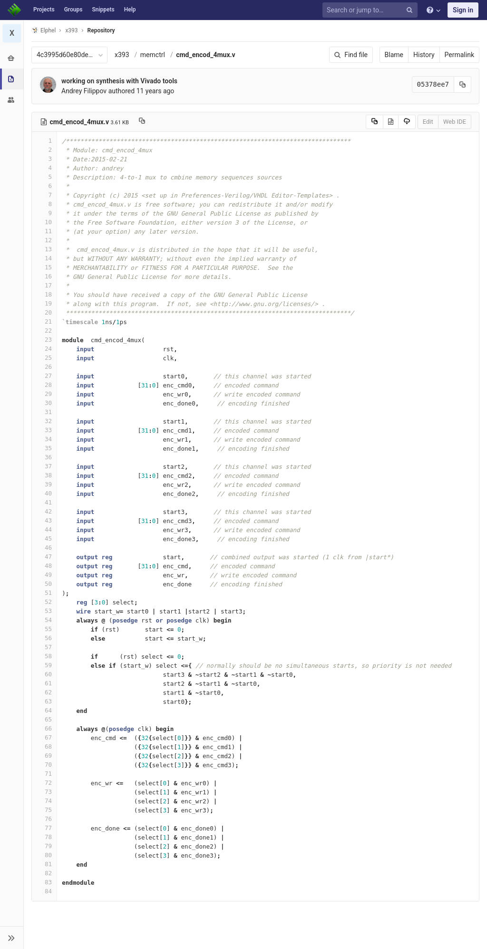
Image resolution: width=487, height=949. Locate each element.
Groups (73, 9)
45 (44, 538)
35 (44, 448)
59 (44, 665)
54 (44, 619)
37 (44, 466)
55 (44, 629)
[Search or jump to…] (371, 10)
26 (44, 366)
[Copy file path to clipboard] (142, 122)
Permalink (459, 55)
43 (44, 520)
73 (44, 791)
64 (44, 710)
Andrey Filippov (84, 91)
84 (44, 891)
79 (44, 846)
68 (44, 746)
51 (44, 592)
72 (44, 782)
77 (44, 827)
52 (44, 601)
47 (44, 556)
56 (44, 638)
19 (44, 303)
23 (44, 339)
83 (44, 882)
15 (44, 267)
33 (44, 430)
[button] (11, 937)
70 (44, 764)
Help (130, 9)
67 (44, 737)
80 (44, 855)
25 (44, 357)
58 (44, 656)
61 (44, 683)
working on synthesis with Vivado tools (119, 81)
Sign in (463, 10)
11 (44, 231)
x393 (122, 55)
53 (44, 610)
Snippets (103, 9)
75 (44, 809)
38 (44, 475)
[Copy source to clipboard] (374, 122)
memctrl (152, 55)
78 (44, 836)
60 (44, 674)
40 (44, 493)
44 (44, 529)
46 (44, 547)
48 (44, 565)
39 (44, 484)
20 (44, 312)
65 (44, 719)
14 (44, 258)
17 (44, 285)
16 (44, 276)
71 (44, 773)
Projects (44, 9)
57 (44, 647)
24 (44, 348)
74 (44, 800)
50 (44, 583)
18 (44, 294)
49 (44, 574)
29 (44, 393)
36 (44, 457)
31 (44, 411)
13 (44, 249)
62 (44, 692)
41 (44, 502)
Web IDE (454, 121)
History (424, 55)
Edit (428, 121)
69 (44, 755)
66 (44, 728)
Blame (394, 55)
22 (44, 330)
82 (44, 873)
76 (44, 818)
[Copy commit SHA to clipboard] (462, 84)
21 (44, 321)
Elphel (43, 30)
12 (44, 240)
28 (44, 384)
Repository (101, 30)
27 (44, 375)
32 (44, 421)
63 (44, 701)
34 (44, 439)
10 (44, 222)
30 (44, 402)
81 (44, 864)
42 (44, 511)
